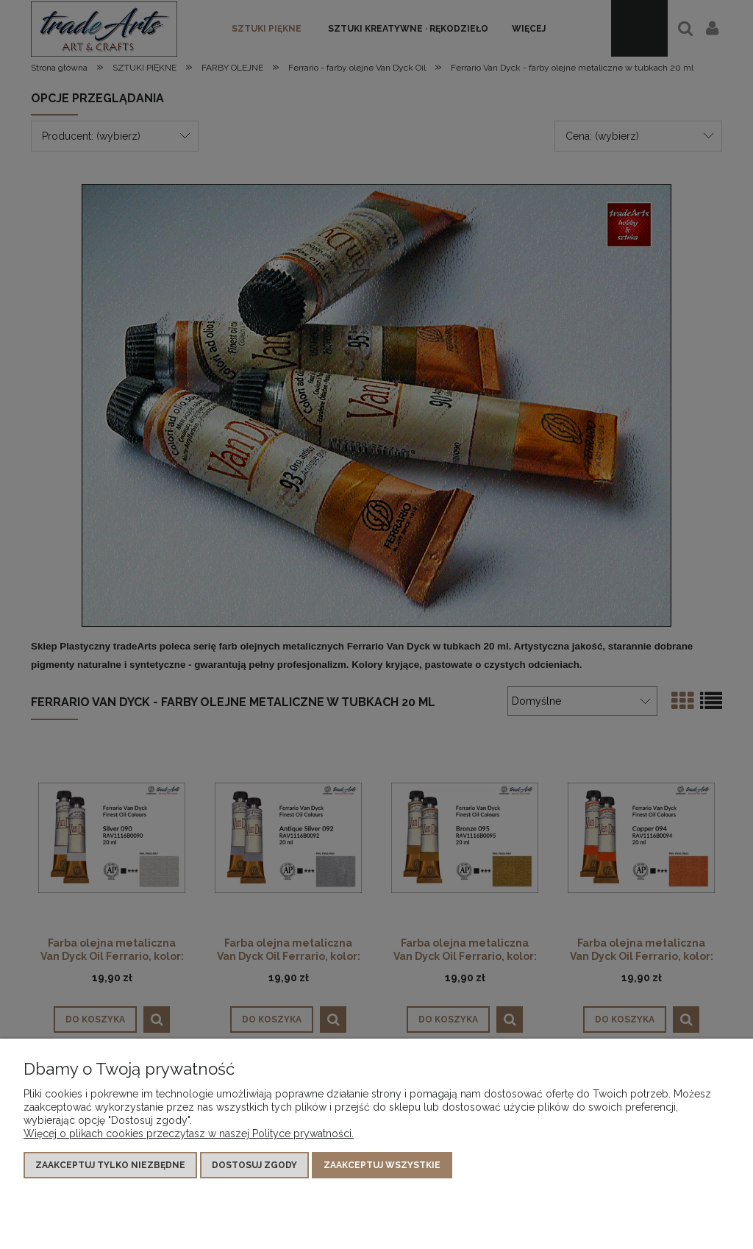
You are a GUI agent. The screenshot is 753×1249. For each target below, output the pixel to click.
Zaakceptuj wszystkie (382, 1165)
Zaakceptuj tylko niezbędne (110, 1165)
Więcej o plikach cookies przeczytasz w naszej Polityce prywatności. (189, 1133)
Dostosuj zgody (254, 1165)
